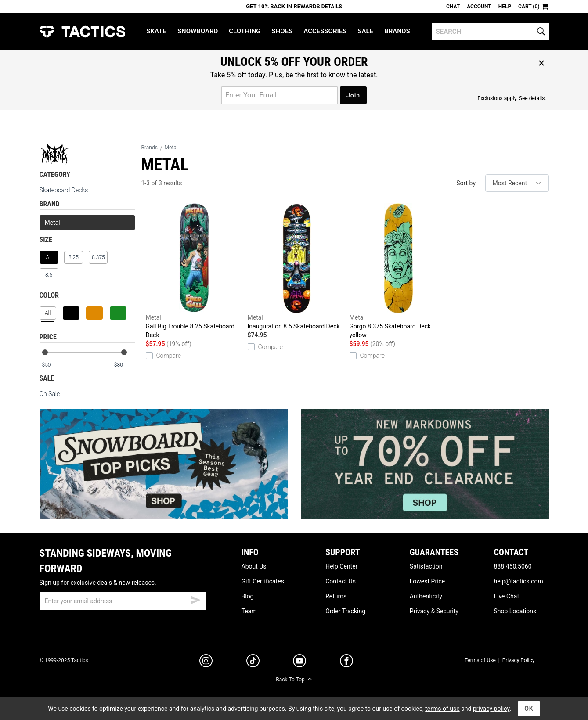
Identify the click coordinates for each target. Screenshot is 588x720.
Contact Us (340, 581)
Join (353, 95)
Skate (156, 31)
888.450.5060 (512, 566)
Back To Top (294, 680)
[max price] (124, 365)
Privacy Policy (518, 660)
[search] (490, 31)
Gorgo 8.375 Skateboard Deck (398, 271)
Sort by (466, 183)
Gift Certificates (263, 581)
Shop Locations (515, 611)
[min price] (52, 365)
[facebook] (346, 662)
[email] (123, 601)
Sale (365, 31)
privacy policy (491, 708)
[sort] (517, 183)
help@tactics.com (518, 581)
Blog (248, 596)
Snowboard (197, 31)
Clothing (244, 31)
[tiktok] (253, 662)
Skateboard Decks (64, 190)
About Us (254, 566)
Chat (453, 7)
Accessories (324, 31)
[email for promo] (279, 95)
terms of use (442, 708)
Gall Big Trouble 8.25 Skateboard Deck (194, 270)
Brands (397, 31)
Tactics (82, 31)
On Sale (50, 393)
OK (529, 708)
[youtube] (299, 662)
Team (249, 611)
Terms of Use (480, 660)
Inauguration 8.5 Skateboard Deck (296, 266)
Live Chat (506, 596)
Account (479, 7)
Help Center (341, 566)
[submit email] (196, 599)
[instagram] (206, 662)
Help (504, 7)
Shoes (282, 31)
